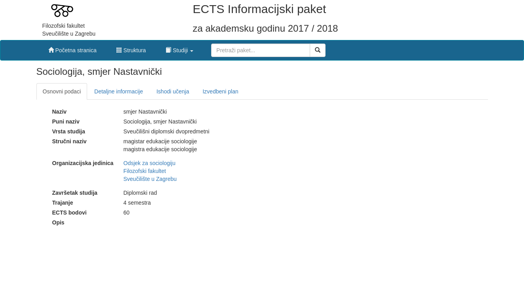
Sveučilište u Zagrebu (150, 179)
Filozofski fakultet (145, 171)
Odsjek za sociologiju (150, 163)
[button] (179, 48)
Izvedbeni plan (220, 91)
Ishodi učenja (172, 91)
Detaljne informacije (118, 91)
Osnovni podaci (62, 91)
